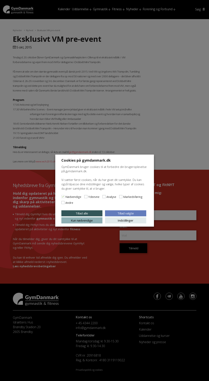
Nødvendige (73, 196)
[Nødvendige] (63, 196)
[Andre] (63, 202)
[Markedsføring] (120, 196)
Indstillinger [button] (125, 220)
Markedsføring (132, 196)
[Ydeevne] (85, 196)
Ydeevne (93, 196)
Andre (69, 202)
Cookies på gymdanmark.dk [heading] (86, 160)
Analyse (111, 196)
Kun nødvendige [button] (82, 220)
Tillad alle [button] (82, 213)
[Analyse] (104, 196)
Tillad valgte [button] (125, 213)
